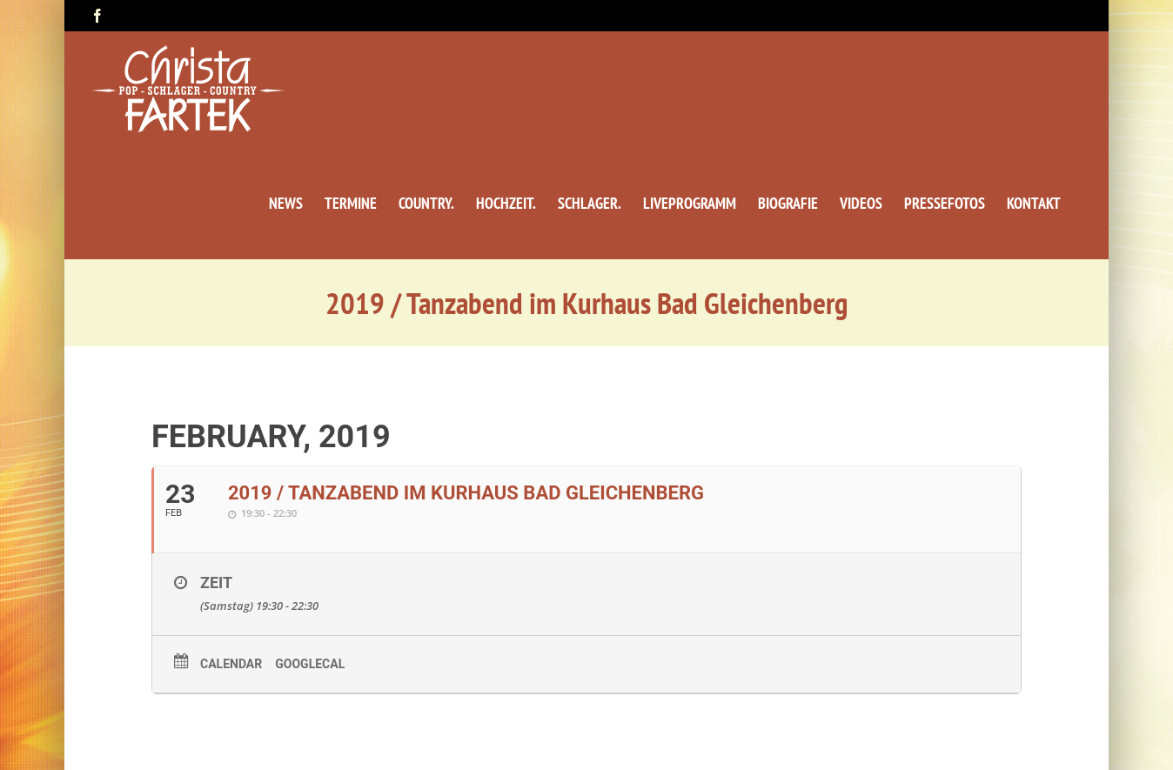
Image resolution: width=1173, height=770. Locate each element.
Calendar (231, 664)
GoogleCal (310, 664)
